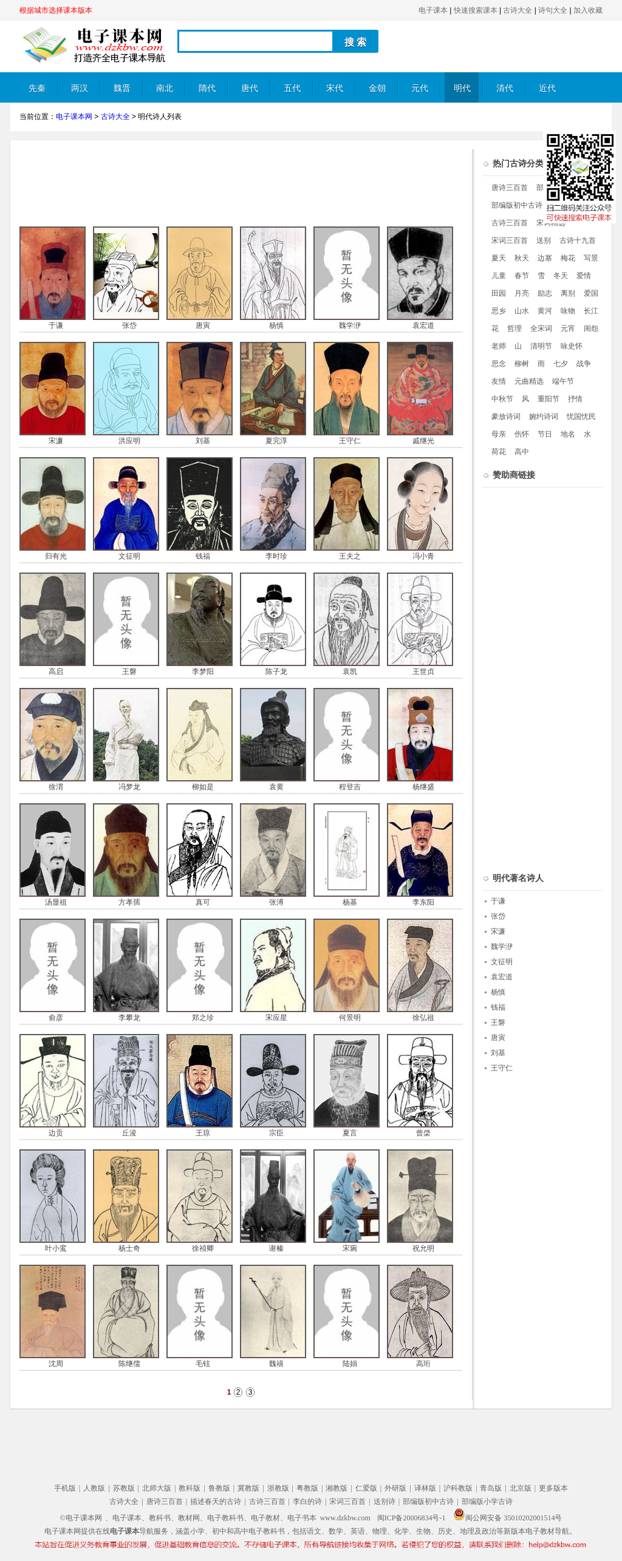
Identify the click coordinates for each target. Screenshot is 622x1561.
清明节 (541, 346)
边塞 (545, 258)
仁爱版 (366, 1488)
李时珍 (276, 556)
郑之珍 (203, 1017)
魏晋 (122, 88)
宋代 (334, 88)
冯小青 (423, 556)
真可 (203, 902)
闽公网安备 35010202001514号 (507, 1518)
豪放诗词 (506, 416)
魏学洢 (350, 325)
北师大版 (156, 1488)
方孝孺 (129, 902)
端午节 (563, 381)
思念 (498, 363)
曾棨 (423, 1133)
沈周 (56, 1363)
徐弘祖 (423, 1017)
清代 (504, 88)
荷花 (498, 451)
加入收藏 (588, 10)
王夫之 (350, 556)
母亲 (498, 434)
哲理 (514, 328)
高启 (56, 671)
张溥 (276, 902)
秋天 (521, 258)
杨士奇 (129, 1248)
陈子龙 (276, 671)
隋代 (207, 88)
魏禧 (276, 1363)
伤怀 (521, 434)
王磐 (129, 671)
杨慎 (276, 325)
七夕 (560, 363)
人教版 (94, 1488)
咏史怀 (572, 346)
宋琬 (350, 1248)
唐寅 (203, 325)
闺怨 (591, 328)
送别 (543, 240)
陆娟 (350, 1363)
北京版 (520, 1488)
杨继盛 (423, 787)
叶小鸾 (56, 1248)
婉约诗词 (543, 416)
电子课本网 (74, 116)
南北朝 (164, 93)
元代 (419, 88)
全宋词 (541, 328)
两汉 (79, 88)
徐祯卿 (203, 1248)
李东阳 (423, 902)
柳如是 (203, 787)
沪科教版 (458, 1488)
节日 (545, 434)
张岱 (129, 325)
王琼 (203, 1133)
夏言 (350, 1133)
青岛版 (491, 1488)
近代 (547, 88)
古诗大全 (517, 10)
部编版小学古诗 (487, 1501)
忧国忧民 (581, 416)
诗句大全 (552, 10)
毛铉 (203, 1363)
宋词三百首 (509, 240)
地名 (568, 434)
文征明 (129, 556)
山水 (521, 311)
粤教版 (307, 1488)
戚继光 (423, 441)
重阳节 (548, 399)
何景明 (350, 1017)
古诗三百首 (509, 223)
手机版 (65, 1488)
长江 (591, 311)
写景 (591, 258)
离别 (568, 293)
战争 (583, 363)
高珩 (423, 1363)
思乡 (498, 311)
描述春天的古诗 (215, 1501)
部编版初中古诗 (516, 205)
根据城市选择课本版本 (55, 10)
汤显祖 (56, 902)
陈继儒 (129, 1363)
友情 (498, 381)
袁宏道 (423, 325)
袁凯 (350, 671)
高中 (521, 451)
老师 (498, 346)
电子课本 (433, 10)
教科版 (189, 1488)
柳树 (521, 363)
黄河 (545, 311)
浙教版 (278, 1488)
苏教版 (124, 1488)
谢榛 (276, 1248)
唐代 (249, 88)
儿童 (498, 275)
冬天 (560, 275)
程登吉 (350, 787)
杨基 (350, 902)
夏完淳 (276, 441)
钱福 (203, 556)
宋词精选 (551, 223)
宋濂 (56, 441)
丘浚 (129, 1133)
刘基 (203, 441)
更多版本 (553, 1488)
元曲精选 (529, 381)
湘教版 (336, 1488)
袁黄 (276, 787)
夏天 (498, 258)
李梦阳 (203, 671)
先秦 (37, 88)
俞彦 (56, 1017)
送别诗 (384, 1501)
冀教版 (248, 1488)
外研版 (395, 1488)
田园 (498, 293)
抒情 (575, 399)
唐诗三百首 (509, 187)
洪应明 (129, 441)
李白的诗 (307, 1501)
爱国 (591, 293)
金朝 (377, 88)
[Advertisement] (240, 176)
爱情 (583, 275)
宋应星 (276, 1017)
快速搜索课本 (475, 10)
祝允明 (423, 1248)
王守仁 (350, 441)
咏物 (568, 311)
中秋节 (502, 399)
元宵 (568, 328)
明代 (462, 88)
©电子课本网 (81, 1518)
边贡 (56, 1133)
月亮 (521, 293)
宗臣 (276, 1133)
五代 (292, 88)
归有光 (56, 556)
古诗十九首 (577, 240)
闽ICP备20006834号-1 (411, 1518)
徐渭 (56, 787)
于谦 (56, 325)
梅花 (568, 258)
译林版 (425, 1488)
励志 (545, 293)
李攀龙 (129, 1017)
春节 (521, 275)
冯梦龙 (129, 787)
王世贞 (423, 671)
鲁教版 (219, 1488)
